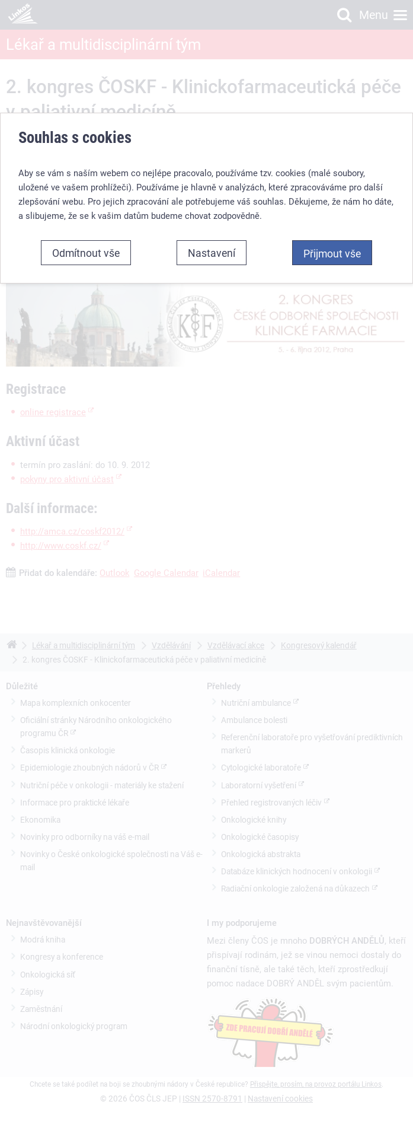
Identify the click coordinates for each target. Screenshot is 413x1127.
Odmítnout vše (86, 253)
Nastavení (211, 253)
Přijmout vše (332, 253)
